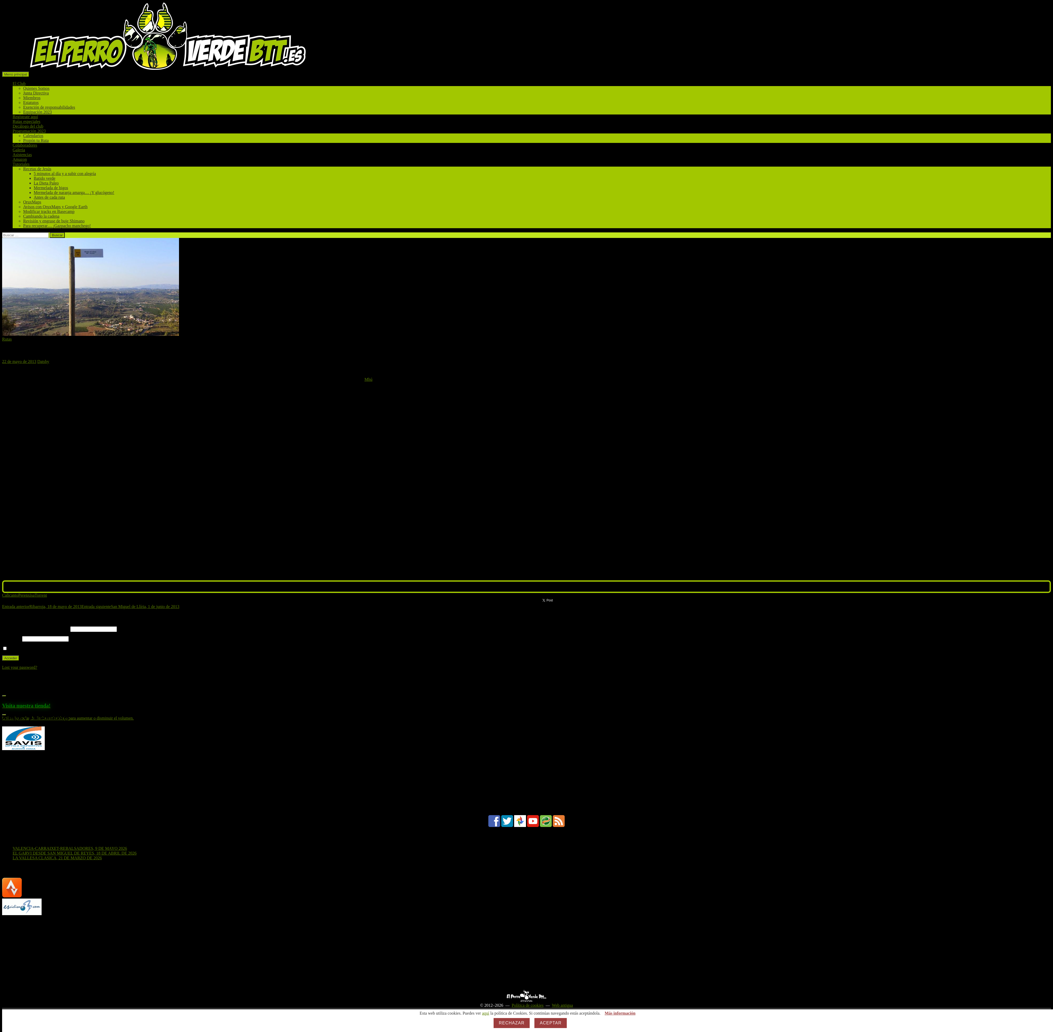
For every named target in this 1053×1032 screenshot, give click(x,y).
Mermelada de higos (51, 188)
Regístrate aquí (25, 116)
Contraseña (11, 638)
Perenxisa (26, 595)
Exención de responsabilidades (49, 107)
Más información (620, 1013)
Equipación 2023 (37, 112)
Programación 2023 (29, 131)
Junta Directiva (36, 93)
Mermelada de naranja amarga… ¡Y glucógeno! (74, 192)
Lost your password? (19, 667)
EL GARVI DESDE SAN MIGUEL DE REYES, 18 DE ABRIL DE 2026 (75, 853)
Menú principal (15, 74)
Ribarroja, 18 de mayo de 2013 (42, 606)
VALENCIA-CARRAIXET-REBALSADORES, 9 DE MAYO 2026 (70, 848)
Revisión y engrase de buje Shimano (54, 221)
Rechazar (512, 1023)
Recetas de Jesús (37, 169)
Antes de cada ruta (49, 197)
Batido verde (44, 178)
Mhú (368, 379)
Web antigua (562, 1005)
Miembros (32, 98)
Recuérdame (16, 648)
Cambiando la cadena (41, 216)
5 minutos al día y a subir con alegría (65, 173)
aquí (485, 1013)
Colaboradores (25, 145)
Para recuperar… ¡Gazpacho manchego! (57, 225)
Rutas (7, 339)
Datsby (43, 361)
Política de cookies (528, 1005)
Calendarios (33, 135)
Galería (19, 150)
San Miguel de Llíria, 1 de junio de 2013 (130, 606)
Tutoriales (21, 164)
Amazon (20, 159)
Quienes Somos (36, 88)
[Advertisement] (160, 953)
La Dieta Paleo (46, 183)
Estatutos (31, 102)
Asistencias (22, 154)
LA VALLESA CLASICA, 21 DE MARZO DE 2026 (57, 858)
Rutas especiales (26, 121)
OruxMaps (32, 202)
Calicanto (10, 595)
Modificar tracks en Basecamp (48, 211)
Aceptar (551, 1023)
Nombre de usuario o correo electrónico (35, 629)
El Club (19, 83)
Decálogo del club (28, 126)
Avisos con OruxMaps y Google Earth (55, 207)
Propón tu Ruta (36, 140)
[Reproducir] (4, 696)
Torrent (41, 595)
